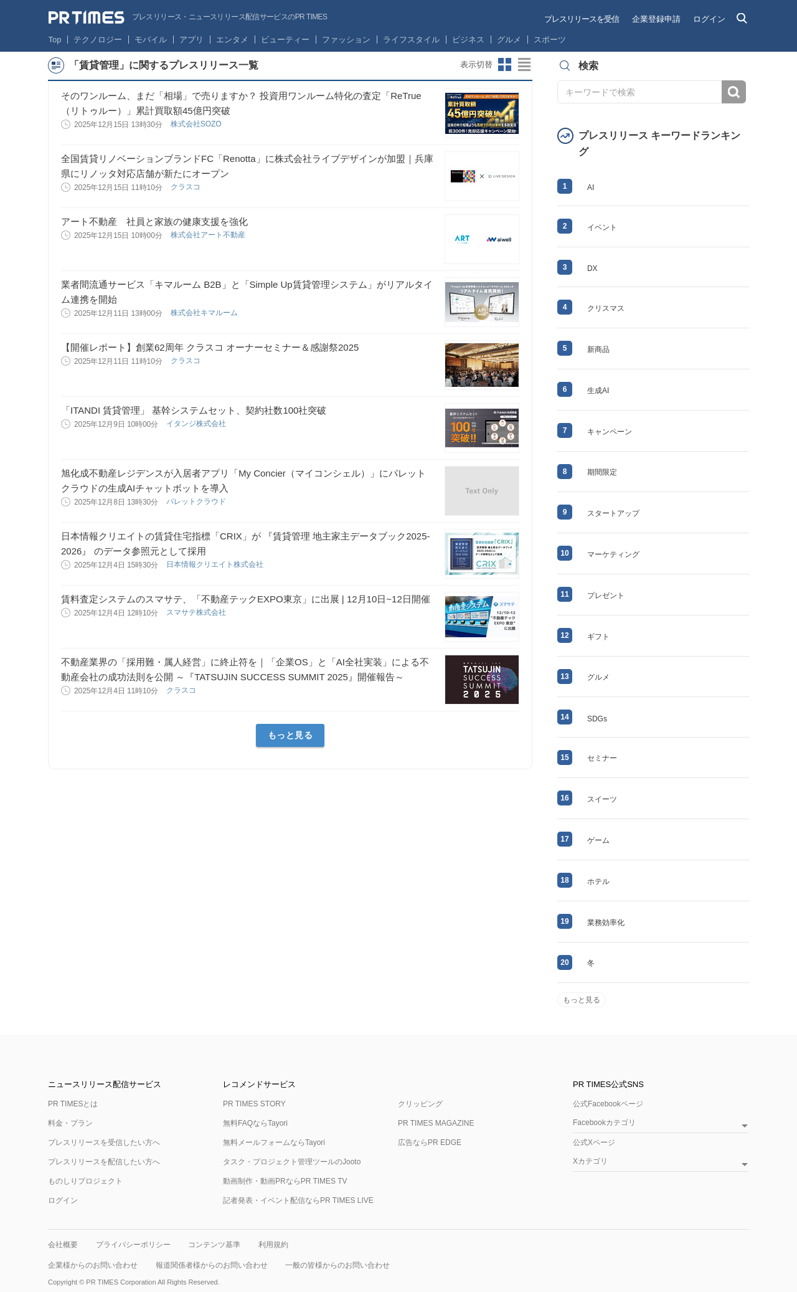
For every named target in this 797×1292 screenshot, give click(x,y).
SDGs (597, 719)
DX (592, 268)
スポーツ (550, 40)
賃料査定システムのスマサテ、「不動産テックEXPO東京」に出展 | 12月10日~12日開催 (245, 599)
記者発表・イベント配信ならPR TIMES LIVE (298, 1200)
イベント (602, 227)
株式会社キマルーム (205, 312)
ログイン (709, 19)
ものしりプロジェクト (85, 1181)
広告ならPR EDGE (429, 1142)
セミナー (602, 758)
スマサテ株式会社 (197, 612)
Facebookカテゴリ (604, 1123)
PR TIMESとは (73, 1104)
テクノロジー (97, 40)
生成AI (598, 390)
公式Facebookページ (608, 1104)
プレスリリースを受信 (581, 19)
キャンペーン (609, 431)
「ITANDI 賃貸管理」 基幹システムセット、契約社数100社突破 (193, 410)
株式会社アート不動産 (209, 234)
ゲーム (598, 840)
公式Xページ (594, 1142)
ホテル (598, 881)
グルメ (509, 40)
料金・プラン (70, 1123)
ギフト (598, 636)
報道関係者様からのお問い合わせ (212, 1265)
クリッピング (420, 1104)
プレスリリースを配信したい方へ (104, 1161)
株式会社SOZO (197, 124)
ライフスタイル (411, 40)
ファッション (346, 40)
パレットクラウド (197, 501)
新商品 (598, 349)
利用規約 (273, 1244)
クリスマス (606, 308)
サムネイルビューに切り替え (505, 64)
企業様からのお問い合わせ (93, 1265)
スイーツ (602, 799)
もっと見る (290, 735)
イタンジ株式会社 (197, 423)
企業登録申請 (656, 19)
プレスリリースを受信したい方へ (104, 1142)
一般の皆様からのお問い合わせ (337, 1265)
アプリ (191, 40)
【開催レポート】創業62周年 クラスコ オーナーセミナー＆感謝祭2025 (210, 347)
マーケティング (613, 554)
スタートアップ (613, 513)
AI (590, 187)
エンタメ (232, 40)
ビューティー (285, 40)
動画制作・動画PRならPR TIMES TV (285, 1181)
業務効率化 (606, 922)
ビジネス (468, 40)
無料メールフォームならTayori (274, 1142)
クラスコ (186, 187)
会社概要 (63, 1244)
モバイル (150, 40)
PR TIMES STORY (254, 1104)
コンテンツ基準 (214, 1244)
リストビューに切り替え (524, 64)
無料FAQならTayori (255, 1123)
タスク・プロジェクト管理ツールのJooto (292, 1161)
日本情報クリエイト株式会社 (215, 564)
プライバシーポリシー (133, 1244)
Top (55, 40)
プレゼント (606, 595)
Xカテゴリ (590, 1161)
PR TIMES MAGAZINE (436, 1123)
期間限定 (602, 472)
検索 (734, 91)
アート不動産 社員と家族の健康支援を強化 (154, 221)
